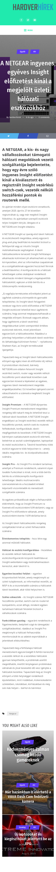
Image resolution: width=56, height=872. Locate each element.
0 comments (44, 117)
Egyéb (22, 51)
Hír (34, 51)
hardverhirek (15, 117)
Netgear (13, 713)
